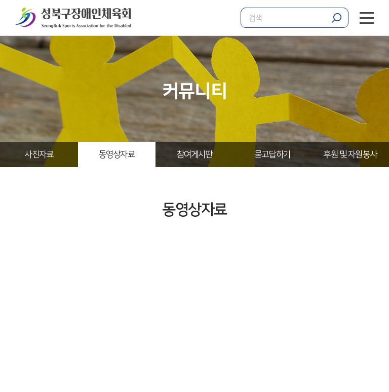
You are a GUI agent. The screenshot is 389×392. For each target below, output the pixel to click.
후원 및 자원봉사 (349, 154)
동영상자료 (117, 154)
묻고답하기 (272, 154)
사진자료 (38, 154)
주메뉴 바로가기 (0, 0)
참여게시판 (195, 154)
